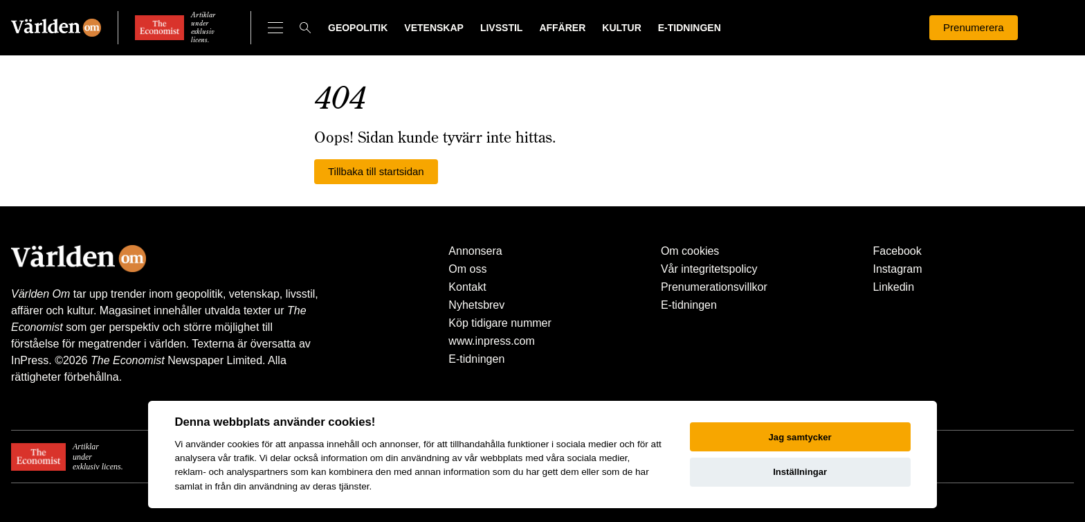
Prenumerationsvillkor (714, 287)
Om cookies (690, 251)
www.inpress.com (491, 341)
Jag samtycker (800, 437)
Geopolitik (358, 27)
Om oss (467, 269)
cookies (243, 444)
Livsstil (501, 27)
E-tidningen (689, 27)
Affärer (562, 27)
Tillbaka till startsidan (376, 171)
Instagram (897, 269)
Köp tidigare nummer (499, 323)
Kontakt (467, 287)
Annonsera (475, 251)
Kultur (621, 27)
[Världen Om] (56, 28)
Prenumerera (973, 27)
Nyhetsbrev (476, 305)
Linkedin (893, 287)
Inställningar (800, 472)
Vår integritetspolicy (709, 269)
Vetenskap (434, 27)
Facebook (897, 251)
